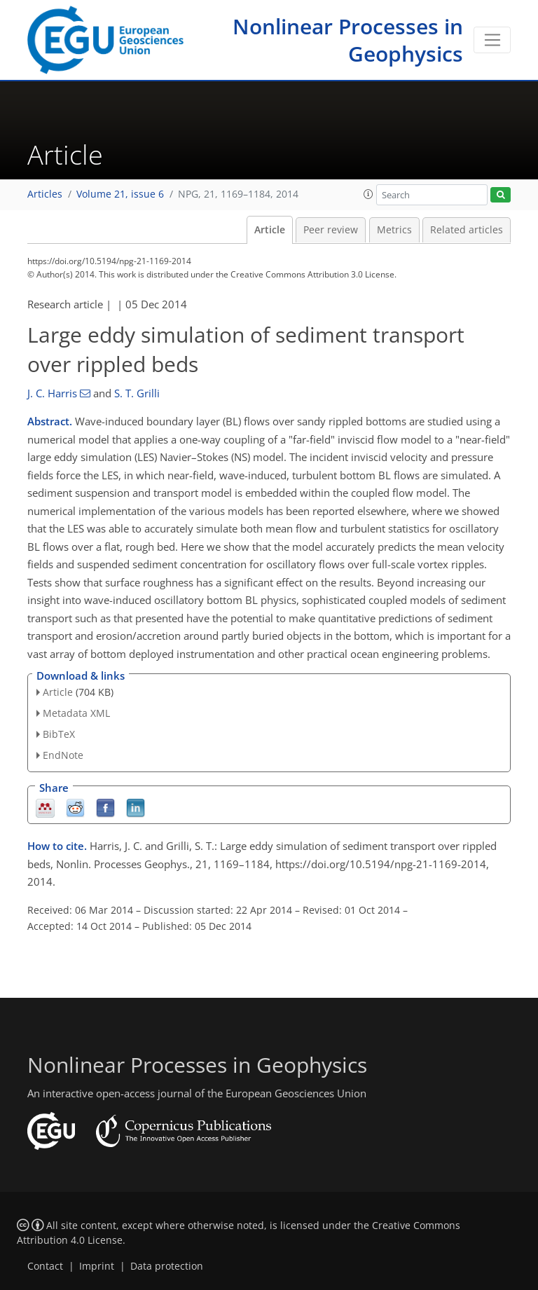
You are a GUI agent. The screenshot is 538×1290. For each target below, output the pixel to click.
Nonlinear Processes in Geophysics (348, 40)
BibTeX (59, 734)
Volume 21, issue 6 (120, 194)
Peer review (330, 230)
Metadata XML (76, 713)
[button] (368, 194)
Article (269, 230)
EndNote (63, 755)
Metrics (394, 230)
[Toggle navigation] (492, 40)
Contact (45, 1266)
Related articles (466, 230)
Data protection (166, 1266)
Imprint (96, 1266)
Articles (44, 194)
